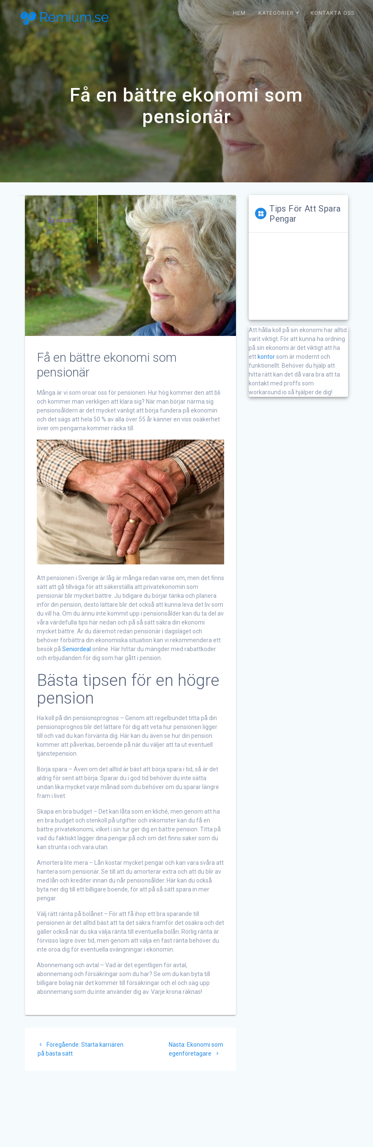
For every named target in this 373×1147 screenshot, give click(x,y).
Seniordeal (76, 649)
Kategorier (276, 13)
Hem (239, 13)
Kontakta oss (332, 13)
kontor (266, 356)
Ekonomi (62, 220)
